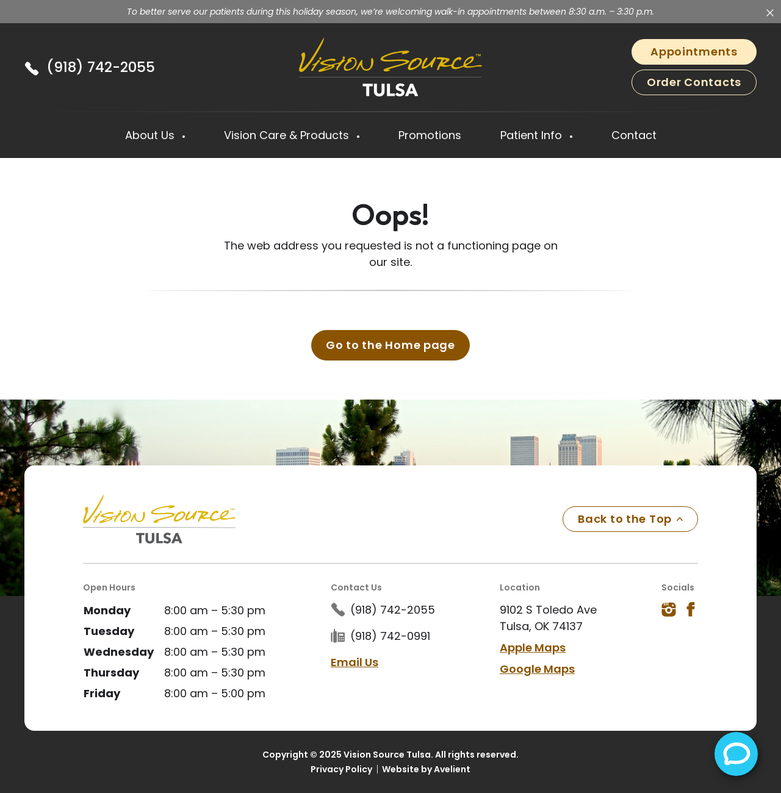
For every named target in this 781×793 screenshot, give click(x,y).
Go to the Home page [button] (390, 344)
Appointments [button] (694, 51)
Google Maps (537, 668)
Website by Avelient (426, 768)
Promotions (429, 135)
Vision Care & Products (288, 135)
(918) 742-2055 (100, 67)
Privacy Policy (341, 768)
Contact (634, 135)
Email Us (354, 661)
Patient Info (532, 135)
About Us (151, 135)
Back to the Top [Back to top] (630, 518)
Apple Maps (533, 647)
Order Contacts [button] (694, 82)
